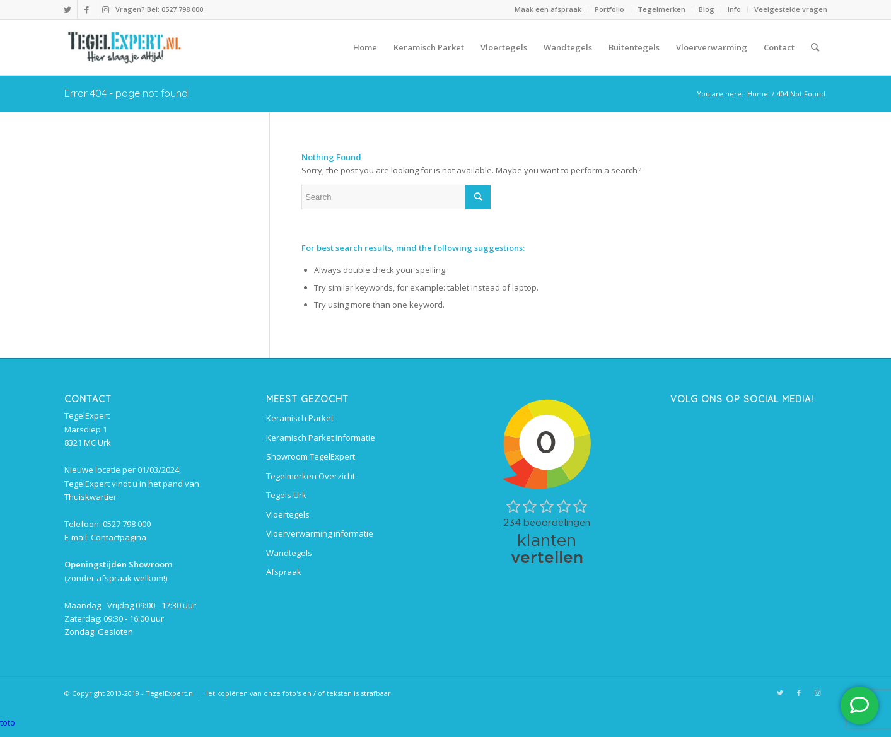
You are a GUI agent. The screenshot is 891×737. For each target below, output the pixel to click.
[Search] (815, 47)
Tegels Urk (286, 495)
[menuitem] (548, 9)
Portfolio (609, 9)
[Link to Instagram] (105, 9)
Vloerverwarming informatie (319, 533)
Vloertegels (288, 514)
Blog (706, 9)
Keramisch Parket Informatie (320, 437)
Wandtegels (289, 553)
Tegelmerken (661, 9)
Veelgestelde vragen (790, 9)
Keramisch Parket (300, 418)
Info (734, 9)
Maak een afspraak (548, 9)
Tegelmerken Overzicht (310, 476)
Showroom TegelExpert (310, 456)
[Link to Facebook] (87, 9)
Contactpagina (118, 537)
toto (7, 722)
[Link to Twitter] (68, 9)
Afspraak (283, 571)
